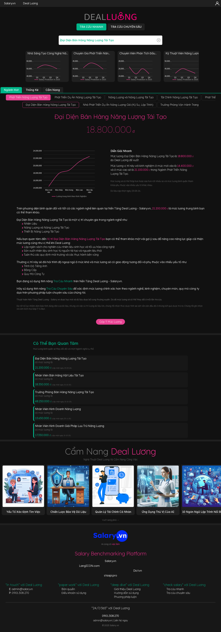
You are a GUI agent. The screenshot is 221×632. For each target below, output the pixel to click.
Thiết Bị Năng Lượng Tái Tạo (41, 231)
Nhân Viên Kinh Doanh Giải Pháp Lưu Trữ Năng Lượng (69, 426)
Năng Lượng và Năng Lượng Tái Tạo (46, 227)
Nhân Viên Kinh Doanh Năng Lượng (58, 409)
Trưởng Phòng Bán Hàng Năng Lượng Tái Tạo (64, 392)
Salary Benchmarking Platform (111, 553)
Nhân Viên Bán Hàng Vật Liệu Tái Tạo (59, 375)
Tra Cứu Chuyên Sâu (59, 288)
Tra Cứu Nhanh (63, 281)
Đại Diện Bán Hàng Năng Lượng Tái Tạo (61, 358)
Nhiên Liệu (30, 223)
